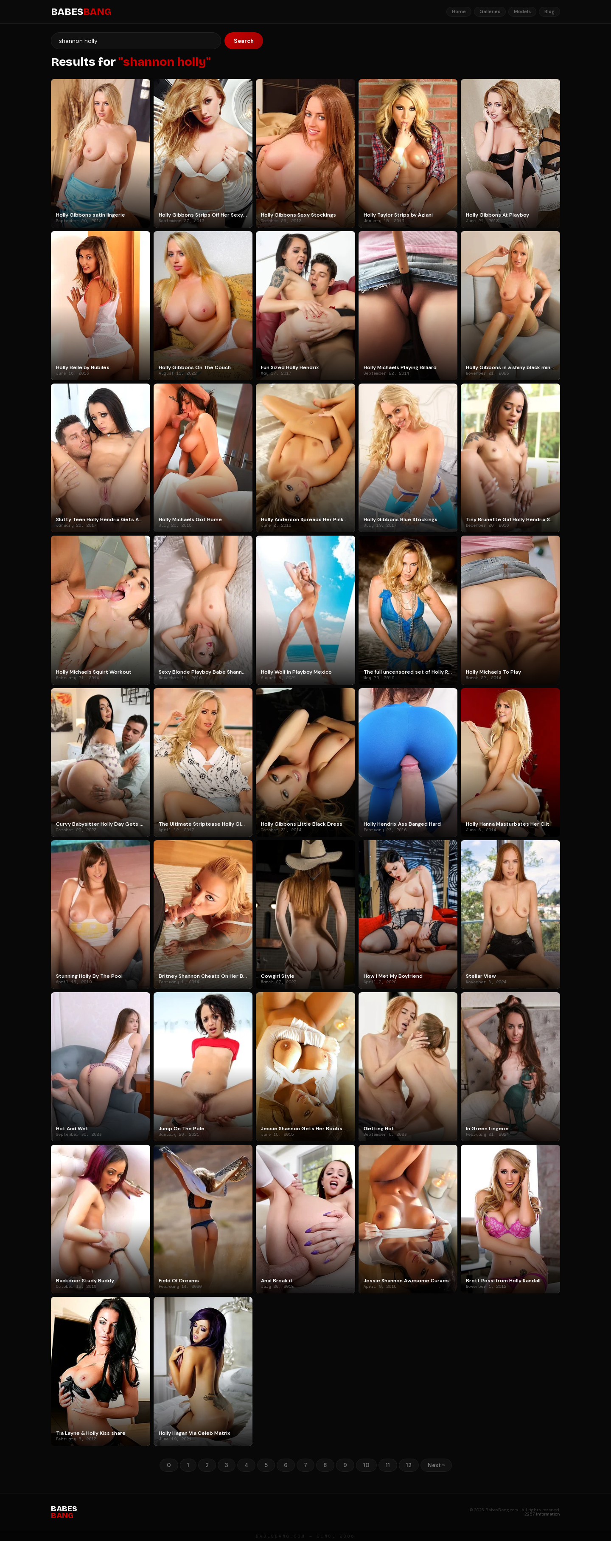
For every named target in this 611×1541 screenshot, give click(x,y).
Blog (549, 11)
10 (366, 1465)
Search (244, 41)
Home (459, 11)
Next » (436, 1465)
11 (388, 1465)
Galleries (489, 11)
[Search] (136, 40)
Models (522, 11)
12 (409, 1465)
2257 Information (542, 1514)
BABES (81, 12)
